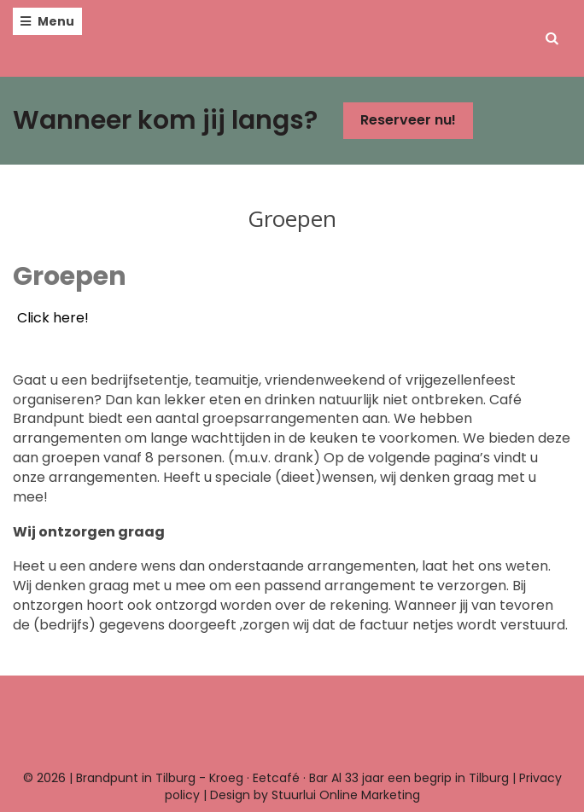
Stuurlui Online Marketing (346, 794)
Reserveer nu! (408, 120)
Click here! (53, 318)
